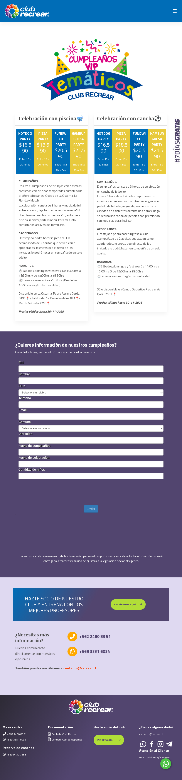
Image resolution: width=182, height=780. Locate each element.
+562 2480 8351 (17, 734)
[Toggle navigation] (174, 11)
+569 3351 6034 (94, 651)
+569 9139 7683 (16, 754)
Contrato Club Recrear (64, 734)
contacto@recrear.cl (79, 668)
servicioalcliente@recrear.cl (155, 757)
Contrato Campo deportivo (67, 739)
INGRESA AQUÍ (109, 740)
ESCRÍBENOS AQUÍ (128, 604)
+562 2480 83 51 (95, 636)
